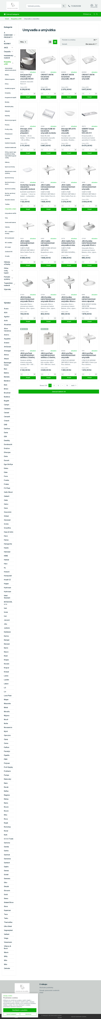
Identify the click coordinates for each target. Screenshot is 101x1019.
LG (5, 688)
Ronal (6, 831)
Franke (6, 480)
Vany (6, 218)
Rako (6, 783)
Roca (6, 819)
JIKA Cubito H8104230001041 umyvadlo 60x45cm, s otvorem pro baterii (89, 189)
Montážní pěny (9, 106)
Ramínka (7, 138)
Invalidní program (10, 88)
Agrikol (6, 317)
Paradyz (7, 751)
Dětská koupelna (10, 79)
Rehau (6, 799)
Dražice (7, 448)
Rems (6, 803)
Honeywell (8, 576)
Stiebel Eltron (9, 902)
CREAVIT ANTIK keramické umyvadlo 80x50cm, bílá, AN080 (88, 79)
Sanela (6, 847)
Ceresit (6, 413)
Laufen (6, 680)
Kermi (6, 648)
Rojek (6, 823)
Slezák (6, 886)
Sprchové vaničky (10, 188)
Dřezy (7, 84)
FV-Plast (7, 488)
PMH (5, 759)
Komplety (8, 93)
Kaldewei (7, 632)
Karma (6, 636)
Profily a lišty (9, 129)
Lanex (6, 676)
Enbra (6, 468)
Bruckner (7, 393)
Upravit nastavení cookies (78, 1016)
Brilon (6, 389)
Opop (6, 739)
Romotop (7, 827)
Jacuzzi (7, 620)
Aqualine (7, 339)
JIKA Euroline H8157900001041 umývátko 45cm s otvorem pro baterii (69, 300)
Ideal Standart (7, 597)
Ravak (6, 787)
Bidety (7, 74)
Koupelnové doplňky (11, 97)
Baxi (5, 369)
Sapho (6, 867)
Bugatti (6, 401)
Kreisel (6, 672)
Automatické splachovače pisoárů (11, 69)
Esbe (5, 472)
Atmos (6, 355)
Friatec (6, 484)
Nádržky (7, 115)
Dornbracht (8, 444)
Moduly (7, 102)
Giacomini (7, 512)
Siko (5, 882)
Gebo (6, 500)
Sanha (6, 851)
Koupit (28, 97)
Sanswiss (7, 859)
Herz (5, 564)
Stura (6, 906)
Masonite (7, 703)
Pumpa (6, 775)
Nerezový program (10, 120)
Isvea (6, 612)
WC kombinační (9, 238)
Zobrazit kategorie (11, 14)
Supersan (7, 910)
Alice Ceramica (7, 330)
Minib (6, 707)
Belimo (6, 373)
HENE (6, 556)
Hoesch (7, 572)
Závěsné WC (9, 251)
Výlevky (7, 227)
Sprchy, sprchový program (10, 194)
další (73, 386)
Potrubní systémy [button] (7, 278)
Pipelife (6, 755)
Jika (5, 624)
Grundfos (7, 528)
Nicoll (6, 719)
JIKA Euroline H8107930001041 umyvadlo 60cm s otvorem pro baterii (48, 300)
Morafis (7, 712)
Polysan (7, 763)
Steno (6, 898)
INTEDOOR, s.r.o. (8, 603)
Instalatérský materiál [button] (8, 57)
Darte (6, 432)
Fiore (6, 476)
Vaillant (6, 934)
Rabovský (7, 779)
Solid (6, 894)
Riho (5, 815)
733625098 (76, 6)
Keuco (6, 652)
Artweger (7, 351)
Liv (5, 692)
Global (6, 516)
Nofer (6, 723)
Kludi (6, 656)
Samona (7, 843)
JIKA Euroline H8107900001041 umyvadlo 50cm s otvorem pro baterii (89, 244)
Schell (6, 875)
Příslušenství (9, 134)
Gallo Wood (8, 492)
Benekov (7, 381)
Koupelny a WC (16, 19)
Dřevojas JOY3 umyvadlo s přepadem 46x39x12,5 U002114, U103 (26, 133)
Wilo (5, 960)
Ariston (6, 343)
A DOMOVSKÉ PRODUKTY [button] (8, 35)
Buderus (7, 397)
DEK (5, 436)
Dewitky (7, 440)
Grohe (6, 524)
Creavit (6, 421)
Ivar (5, 616)
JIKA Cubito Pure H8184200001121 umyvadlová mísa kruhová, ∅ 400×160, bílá (68, 245)
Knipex (6, 660)
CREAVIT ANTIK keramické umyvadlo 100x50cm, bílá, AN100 (47, 79)
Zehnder (7, 968)
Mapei (6, 700)
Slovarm (7, 890)
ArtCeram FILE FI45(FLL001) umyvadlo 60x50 (26, 77)
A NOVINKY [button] (7, 42)
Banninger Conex (7, 364)
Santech (7, 863)
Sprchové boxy (9, 177)
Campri (6, 405)
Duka (6, 456)
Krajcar (6, 668)
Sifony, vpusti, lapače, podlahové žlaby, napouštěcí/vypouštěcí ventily (11, 154)
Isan (5, 608)
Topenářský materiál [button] (8, 284)
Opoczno (7, 735)
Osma (6, 743)
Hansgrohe (8, 544)
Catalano (7, 409)
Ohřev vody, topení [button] (6, 270)
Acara (6, 309)
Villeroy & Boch (7, 947)
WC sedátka (8, 242)
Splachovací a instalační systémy (12, 172)
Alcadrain (7, 325)
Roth (5, 835)
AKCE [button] (6, 48)
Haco (6, 536)
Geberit (6, 496)
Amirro (6, 335)
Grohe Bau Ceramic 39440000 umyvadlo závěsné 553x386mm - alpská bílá (27, 189)
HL (5, 568)
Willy (6, 956)
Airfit (6, 321)
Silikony (7, 162)
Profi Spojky (8, 767)
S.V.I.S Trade (8, 839)
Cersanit (7, 417)
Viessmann (8, 942)
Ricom (6, 807)
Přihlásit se (87, 14)
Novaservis (8, 727)
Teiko (6, 918)
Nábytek (7, 111)
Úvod (7, 19)
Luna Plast (8, 696)
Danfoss (7, 429)
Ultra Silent (8, 926)
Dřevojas (7, 452)
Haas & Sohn (8, 532)
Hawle (6, 548)
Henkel (6, 560)
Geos (6, 508)
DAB (5, 425)
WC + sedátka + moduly (10, 232)
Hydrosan (7, 588)
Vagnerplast (8, 930)
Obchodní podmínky (46, 987)
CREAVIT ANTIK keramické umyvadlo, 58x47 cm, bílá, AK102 (68, 78)
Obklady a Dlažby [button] (7, 263)
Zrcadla (7, 256)
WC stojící (8, 247)
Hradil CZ (7, 580)
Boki (5, 385)
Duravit (6, 460)
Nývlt (6, 731)
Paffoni (6, 747)
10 (67, 385)
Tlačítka (7, 204)
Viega (6, 938)
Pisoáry (7, 125)
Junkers (7, 628)
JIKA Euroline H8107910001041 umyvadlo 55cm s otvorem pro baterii (28, 300)
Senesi (6, 871)
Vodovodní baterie (10, 222)
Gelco (6, 504)
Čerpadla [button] (7, 52)
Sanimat (7, 855)
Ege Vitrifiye (8, 464)
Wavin (6, 952)
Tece (6, 914)
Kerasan (7, 644)
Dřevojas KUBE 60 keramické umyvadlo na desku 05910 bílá (48, 132)
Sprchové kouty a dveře (10, 183)
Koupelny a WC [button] (7, 63)
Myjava (6, 715)
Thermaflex (8, 922)
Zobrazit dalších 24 (59, 391)
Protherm (7, 771)
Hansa (6, 540)
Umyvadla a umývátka (31, 19)
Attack (6, 359)
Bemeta (7, 377)
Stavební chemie (10, 199)
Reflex (6, 791)
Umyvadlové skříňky (11, 213)
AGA (5, 313)
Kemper (7, 640)
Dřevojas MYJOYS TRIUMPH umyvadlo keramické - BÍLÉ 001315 (68, 133)
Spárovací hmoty (10, 167)
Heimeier (7, 552)
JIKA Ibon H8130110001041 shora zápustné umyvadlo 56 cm (88, 300)
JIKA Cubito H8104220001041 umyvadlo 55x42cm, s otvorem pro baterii (48, 189)
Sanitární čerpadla (10, 143)
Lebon (6, 684)
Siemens (7, 878)
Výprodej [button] (7, 289)
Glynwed (7, 520)
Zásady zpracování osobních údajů (49, 991)
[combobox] (95, 40)
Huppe (6, 584)
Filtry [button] (23, 42)
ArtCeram (7, 347)
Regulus (7, 795)
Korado (6, 664)
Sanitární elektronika (11, 147)
